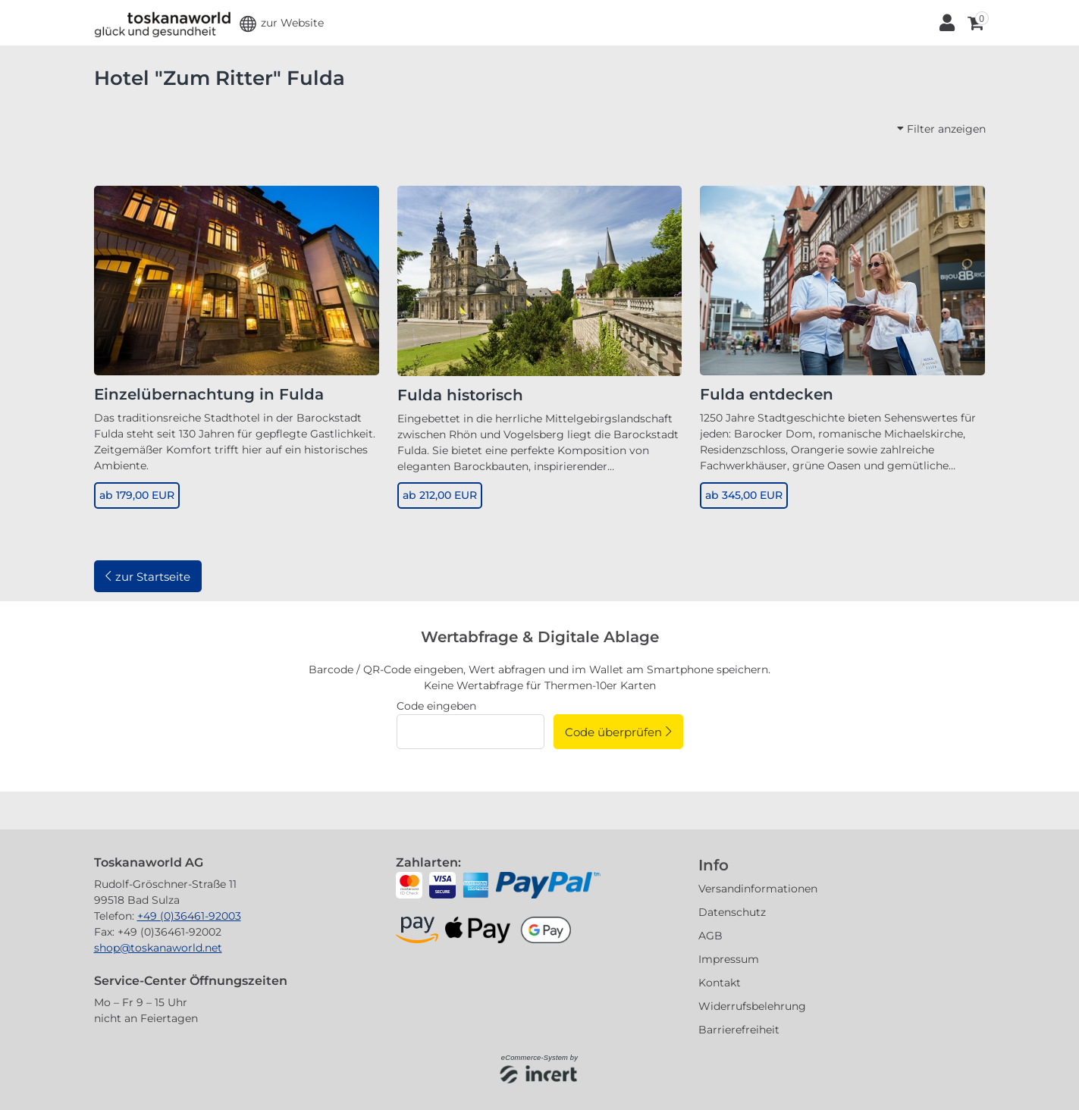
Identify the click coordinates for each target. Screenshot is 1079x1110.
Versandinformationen (757, 888)
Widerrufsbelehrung (752, 1006)
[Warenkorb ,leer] (974, 23)
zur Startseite (152, 576)
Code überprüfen (613, 732)
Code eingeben (436, 706)
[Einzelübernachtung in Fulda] (236, 280)
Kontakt (719, 982)
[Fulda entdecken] (842, 280)
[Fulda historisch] (539, 280)
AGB (710, 935)
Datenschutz (732, 912)
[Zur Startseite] (162, 23)
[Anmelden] (946, 23)
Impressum (728, 959)
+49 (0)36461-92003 (189, 916)
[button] (282, 23)
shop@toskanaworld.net (158, 948)
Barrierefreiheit (738, 1029)
